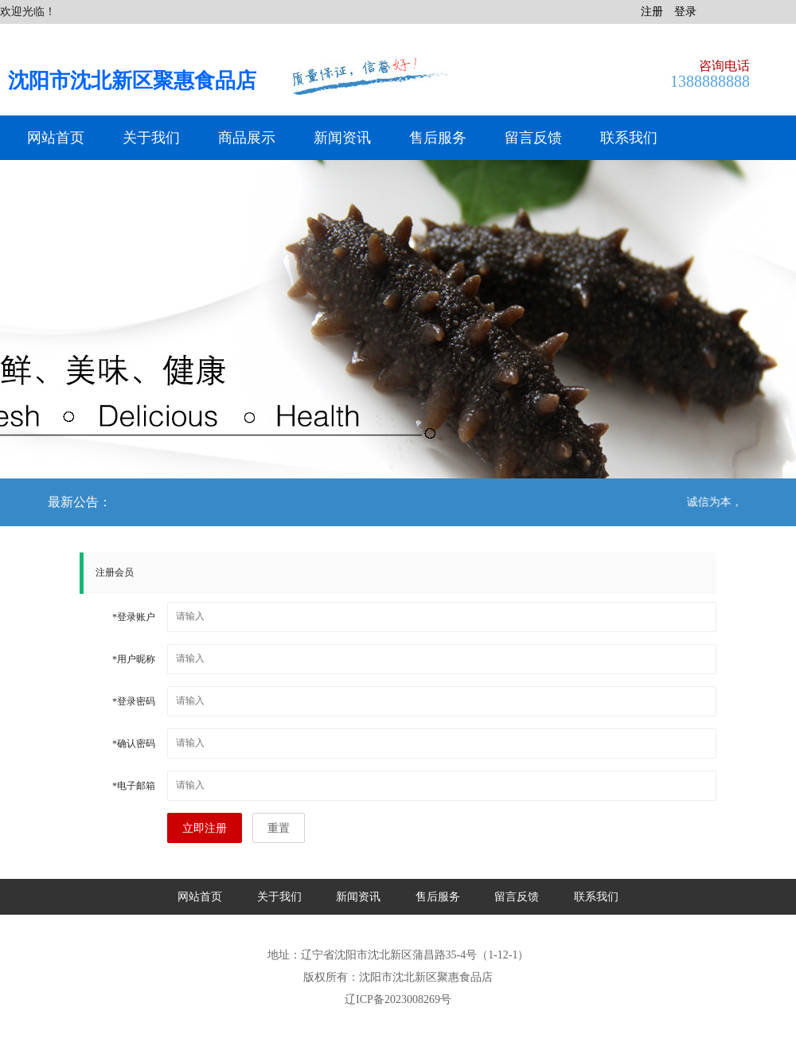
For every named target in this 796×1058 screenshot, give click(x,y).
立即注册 (204, 828)
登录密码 (133, 701)
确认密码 (133, 743)
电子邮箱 (133, 785)
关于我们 (151, 138)
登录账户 (133, 617)
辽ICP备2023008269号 (398, 999)
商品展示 (246, 138)
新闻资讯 (342, 138)
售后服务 (437, 138)
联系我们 (628, 138)
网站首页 (55, 138)
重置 (278, 828)
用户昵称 (133, 659)
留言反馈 (533, 138)
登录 (685, 12)
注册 (652, 12)
